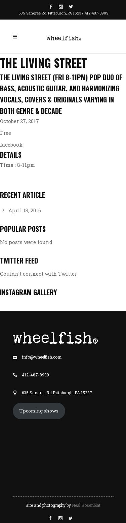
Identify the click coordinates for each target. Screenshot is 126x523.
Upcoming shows (38, 411)
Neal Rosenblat (86, 505)
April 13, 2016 (24, 210)
